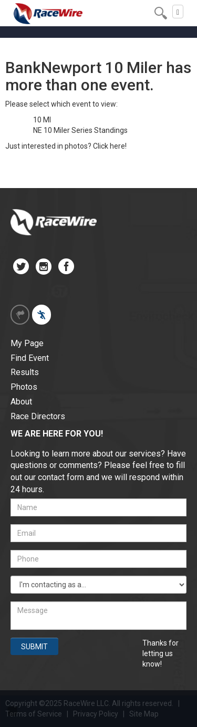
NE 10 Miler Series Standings (80, 130)
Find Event (30, 358)
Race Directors (38, 416)
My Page (27, 343)
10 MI (42, 120)
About (21, 402)
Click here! (110, 146)
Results (25, 372)
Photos (24, 387)
